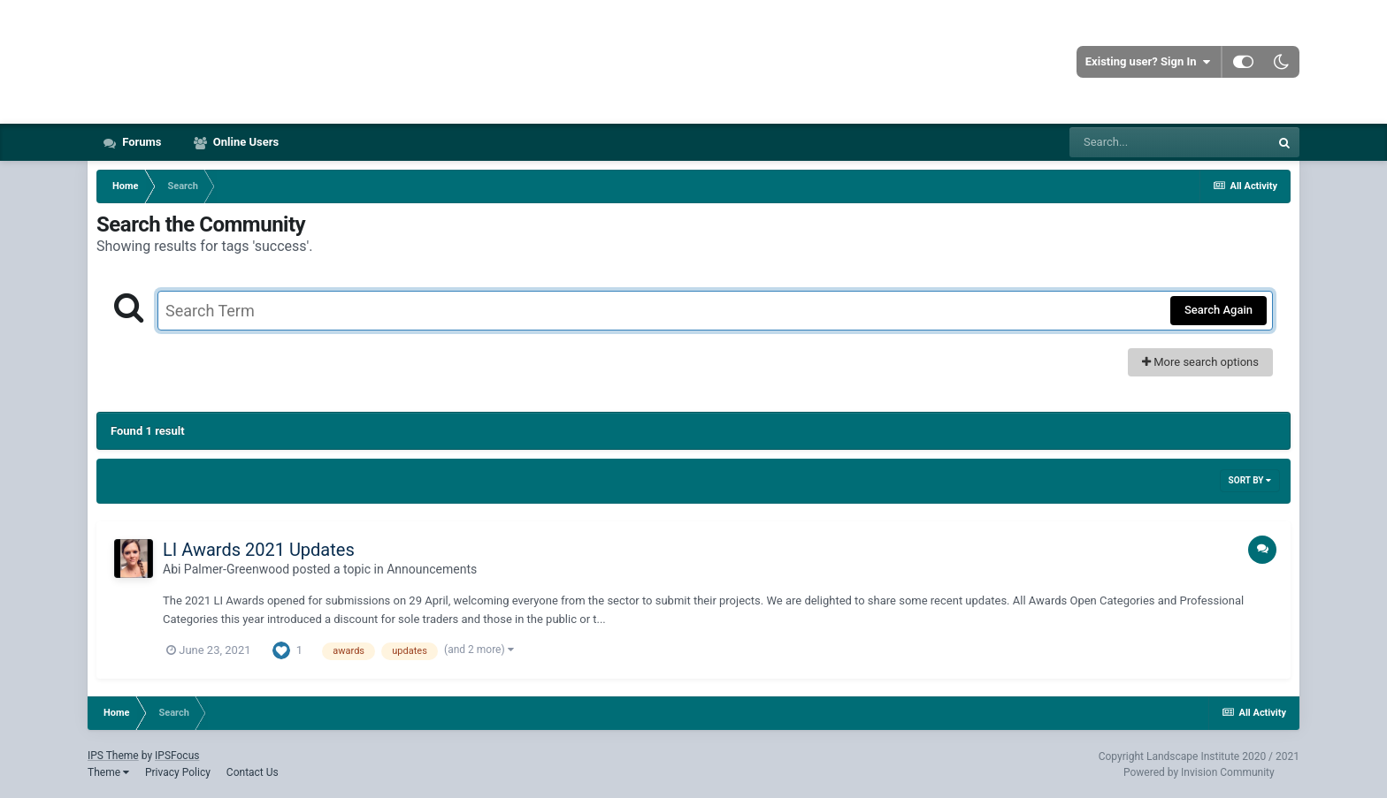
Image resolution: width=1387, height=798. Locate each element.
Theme (108, 772)
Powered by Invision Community (1199, 772)
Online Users (245, 141)
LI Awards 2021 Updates (259, 549)
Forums (140, 141)
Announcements (432, 569)
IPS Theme (113, 755)
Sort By (1250, 480)
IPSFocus (177, 755)
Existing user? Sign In (1147, 62)
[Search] (1169, 142)
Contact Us (252, 772)
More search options (1200, 362)
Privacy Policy (178, 772)
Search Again (1218, 309)
